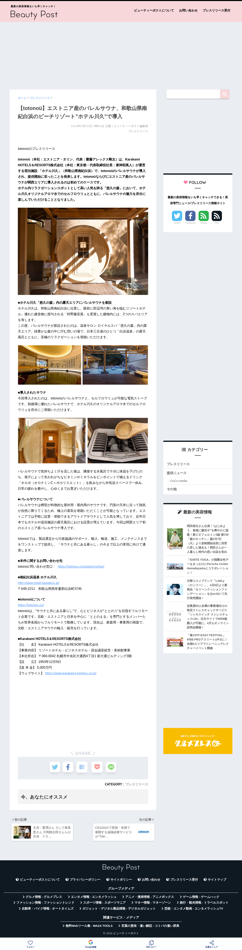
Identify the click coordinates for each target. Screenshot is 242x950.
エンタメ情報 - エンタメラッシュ (94, 898)
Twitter (177, 222)
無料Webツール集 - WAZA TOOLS (89, 927)
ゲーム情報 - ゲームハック (201, 898)
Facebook (190, 222)
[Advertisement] (121, 54)
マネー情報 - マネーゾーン (152, 904)
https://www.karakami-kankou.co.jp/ (71, 673)
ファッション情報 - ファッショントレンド (45, 904)
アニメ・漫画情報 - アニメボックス (149, 898)
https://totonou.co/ (31, 605)
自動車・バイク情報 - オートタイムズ (48, 910)
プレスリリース (136, 784)
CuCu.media (178, 481)
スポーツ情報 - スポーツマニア (104, 904)
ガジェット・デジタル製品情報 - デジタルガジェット (119, 910)
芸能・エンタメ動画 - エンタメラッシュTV (193, 910)
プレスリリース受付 (216, 10)
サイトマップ (217, 881)
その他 (172, 490)
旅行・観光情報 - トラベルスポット (204, 904)
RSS (217, 222)
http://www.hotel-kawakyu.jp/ (38, 583)
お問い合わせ (188, 10)
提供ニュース (177, 473)
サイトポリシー (121, 881)
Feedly (203, 222)
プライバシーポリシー (85, 881)
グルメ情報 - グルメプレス (44, 898)
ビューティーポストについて (154, 10)
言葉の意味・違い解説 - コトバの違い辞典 (150, 927)
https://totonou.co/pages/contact (81, 566)
